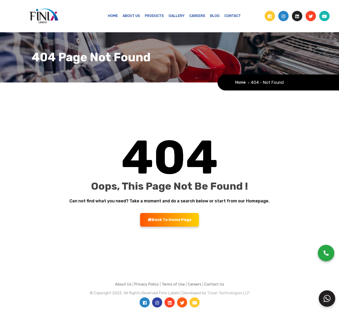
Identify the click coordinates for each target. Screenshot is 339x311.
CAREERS (197, 16)
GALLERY (177, 16)
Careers (194, 284)
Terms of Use (173, 284)
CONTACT (232, 16)
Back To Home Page (169, 219)
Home (241, 82)
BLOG (215, 16)
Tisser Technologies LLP (228, 293)
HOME (113, 16)
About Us (123, 284)
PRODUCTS (154, 16)
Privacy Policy (146, 284)
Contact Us (214, 284)
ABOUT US (131, 16)
